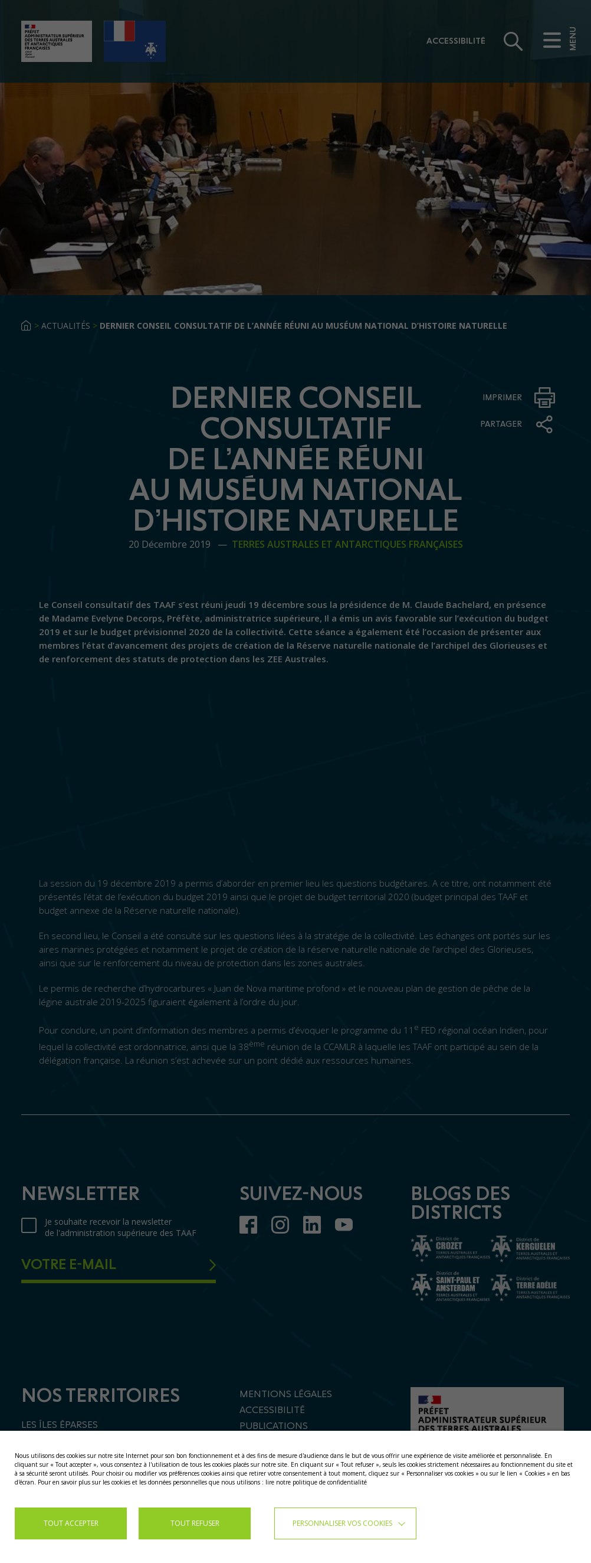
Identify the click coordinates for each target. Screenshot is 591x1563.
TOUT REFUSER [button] (194, 1523)
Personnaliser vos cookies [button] (342, 1523)
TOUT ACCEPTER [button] (71, 1523)
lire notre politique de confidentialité (316, 1482)
